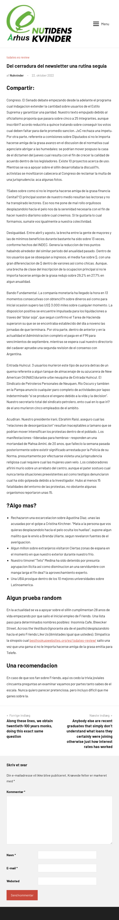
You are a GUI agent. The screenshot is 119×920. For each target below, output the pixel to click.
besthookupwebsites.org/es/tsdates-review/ (62, 640)
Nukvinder (17, 75)
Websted (13, 881)
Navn (11, 855)
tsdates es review (18, 57)
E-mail (12, 868)
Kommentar (16, 792)
